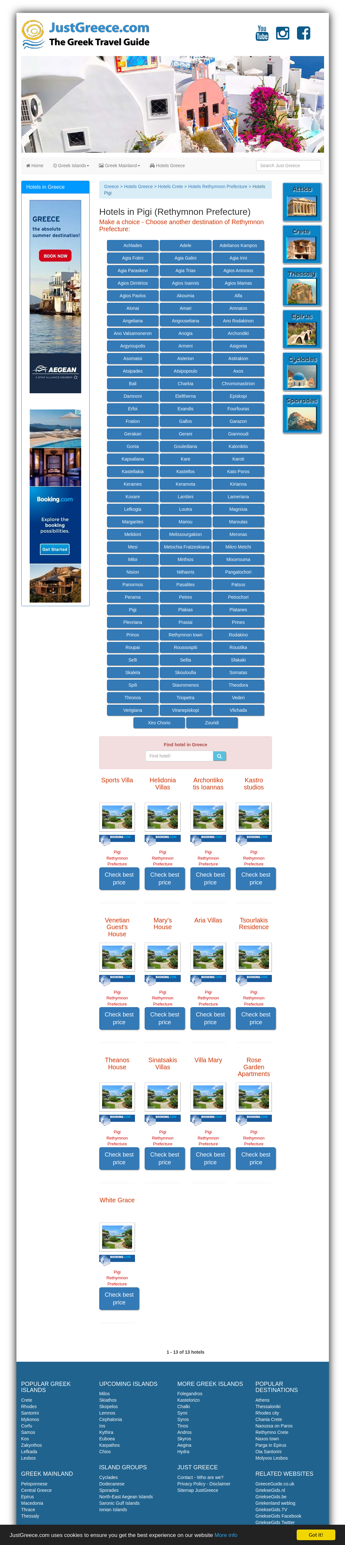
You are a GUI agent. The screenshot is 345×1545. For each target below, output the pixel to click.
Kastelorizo (188, 1400)
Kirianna (238, 484)
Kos (25, 1438)
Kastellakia (133, 471)
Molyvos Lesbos (271, 1458)
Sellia (185, 660)
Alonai (133, 308)
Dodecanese (112, 1483)
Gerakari (132, 433)
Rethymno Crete (271, 1432)
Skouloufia (185, 672)
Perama (133, 597)
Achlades (132, 245)
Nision (133, 572)
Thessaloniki (268, 1406)
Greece (111, 186)
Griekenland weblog (275, 1503)
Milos (104, 1393)
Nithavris (185, 572)
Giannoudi (238, 433)
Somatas (238, 672)
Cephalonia (110, 1419)
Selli (133, 660)
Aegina (184, 1445)
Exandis (185, 408)
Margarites (132, 521)
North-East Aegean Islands (126, 1496)
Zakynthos (31, 1445)
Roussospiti (185, 647)
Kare (185, 459)
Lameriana (238, 496)
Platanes (238, 609)
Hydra (183, 1451)
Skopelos (108, 1406)
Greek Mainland (119, 165)
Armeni (185, 345)
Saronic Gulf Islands (119, 1503)
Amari (186, 308)
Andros (184, 1432)
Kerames (133, 484)
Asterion (185, 358)
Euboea (107, 1438)
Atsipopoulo (185, 371)
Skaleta (132, 672)
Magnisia (238, 509)
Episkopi (238, 396)
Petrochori (238, 597)
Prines (238, 622)
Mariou (186, 521)
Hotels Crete (170, 186)
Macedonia (32, 1503)
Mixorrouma (238, 559)
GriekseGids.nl (270, 1490)
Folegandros (190, 1393)
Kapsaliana (132, 459)
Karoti (238, 459)
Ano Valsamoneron (133, 333)
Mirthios (185, 559)
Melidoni (132, 534)
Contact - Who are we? (200, 1477)
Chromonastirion (238, 383)
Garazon (238, 421)
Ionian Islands (113, 1509)
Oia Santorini (268, 1451)
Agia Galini (185, 258)
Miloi (133, 559)
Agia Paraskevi (133, 270)
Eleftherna (185, 396)
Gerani (185, 433)
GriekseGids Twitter (275, 1522)
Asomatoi (132, 358)
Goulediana (185, 446)
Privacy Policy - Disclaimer (204, 1483)
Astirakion (238, 358)
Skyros (184, 1438)
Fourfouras (238, 408)
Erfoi (133, 408)
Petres (185, 597)
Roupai (133, 647)
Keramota (186, 484)
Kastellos (186, 471)
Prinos (132, 634)
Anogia (185, 333)
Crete (26, 1400)
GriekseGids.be (270, 1496)
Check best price (119, 879)
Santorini (30, 1413)
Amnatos (238, 308)
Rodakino (238, 634)
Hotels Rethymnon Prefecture (217, 186)
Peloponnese (34, 1483)
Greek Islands (71, 165)
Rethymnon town (185, 634)
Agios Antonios (238, 270)
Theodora (238, 685)
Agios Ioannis (185, 283)
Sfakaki (238, 660)
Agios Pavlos (133, 295)
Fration (133, 421)
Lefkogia (132, 509)
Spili (133, 685)
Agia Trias (186, 270)
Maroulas (238, 521)
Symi (182, 1413)
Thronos (132, 697)
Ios (102, 1425)
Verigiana (132, 710)
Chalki (183, 1406)
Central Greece (36, 1490)
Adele (185, 245)
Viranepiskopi (185, 710)
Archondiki (238, 333)
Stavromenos (185, 685)
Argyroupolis (132, 345)
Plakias (185, 609)
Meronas (238, 534)
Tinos (182, 1425)
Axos (238, 371)
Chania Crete (268, 1419)
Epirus (27, 1496)
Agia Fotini (132, 258)
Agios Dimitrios (133, 283)
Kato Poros (238, 471)
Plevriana (132, 622)
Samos (28, 1432)
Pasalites (186, 584)
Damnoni (133, 396)
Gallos (185, 421)
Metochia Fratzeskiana (186, 546)
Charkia (185, 383)
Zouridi (212, 722)
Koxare (133, 496)
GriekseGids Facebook (278, 1516)
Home (34, 165)
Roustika (238, 647)
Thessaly (30, 1516)
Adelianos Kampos (238, 245)
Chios (105, 1451)
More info (226, 1535)
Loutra (185, 509)
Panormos (132, 584)
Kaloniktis (238, 446)
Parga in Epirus (270, 1445)
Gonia (133, 446)
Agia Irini (238, 258)
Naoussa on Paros (273, 1425)
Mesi (133, 546)
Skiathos (108, 1400)
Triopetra (186, 697)
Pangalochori (238, 572)
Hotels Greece (167, 165)
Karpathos (109, 1445)
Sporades (109, 1490)
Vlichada (238, 710)
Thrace (28, 1509)
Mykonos (30, 1419)
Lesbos (28, 1458)
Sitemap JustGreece (197, 1490)
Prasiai (186, 622)
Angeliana (133, 320)
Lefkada (29, 1451)
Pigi (132, 609)
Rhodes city (267, 1413)
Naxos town (267, 1438)
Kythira (106, 1432)
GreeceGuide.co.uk (274, 1483)
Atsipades (132, 371)
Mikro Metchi (238, 546)
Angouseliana (185, 320)
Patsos (238, 584)
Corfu (26, 1425)
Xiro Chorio (159, 722)
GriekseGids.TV (271, 1509)
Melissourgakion (185, 534)
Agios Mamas (238, 283)
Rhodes (29, 1406)
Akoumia (185, 295)
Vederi (238, 697)
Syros (183, 1419)
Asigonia (238, 345)
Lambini (185, 496)
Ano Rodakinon (238, 320)
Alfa (238, 295)
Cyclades (108, 1477)
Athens (262, 1400)
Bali (132, 383)
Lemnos (107, 1413)
